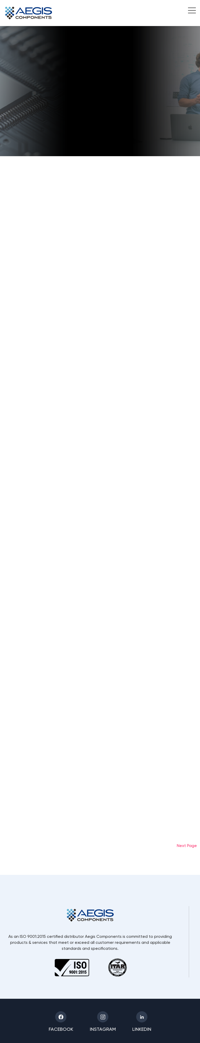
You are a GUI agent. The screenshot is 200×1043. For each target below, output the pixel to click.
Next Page (187, 845)
